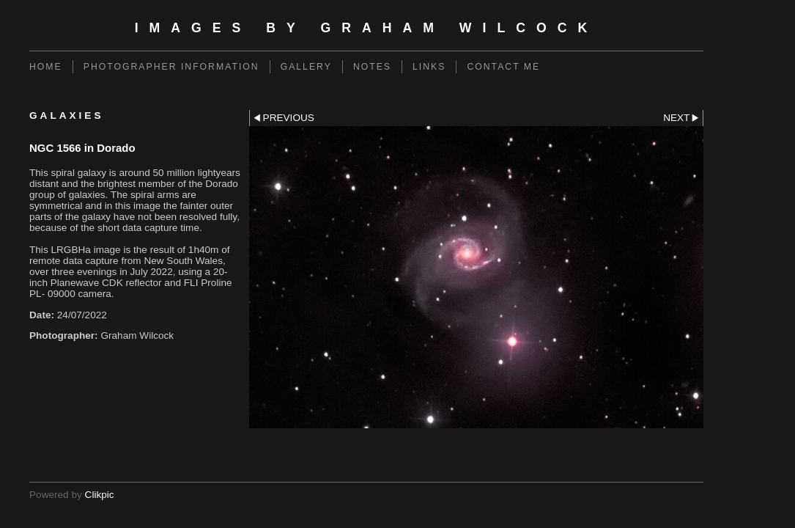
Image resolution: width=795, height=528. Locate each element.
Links (429, 67)
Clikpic (99, 494)
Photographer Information (171, 67)
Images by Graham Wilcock (367, 28)
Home (45, 67)
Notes (372, 67)
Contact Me (503, 67)
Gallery (306, 67)
